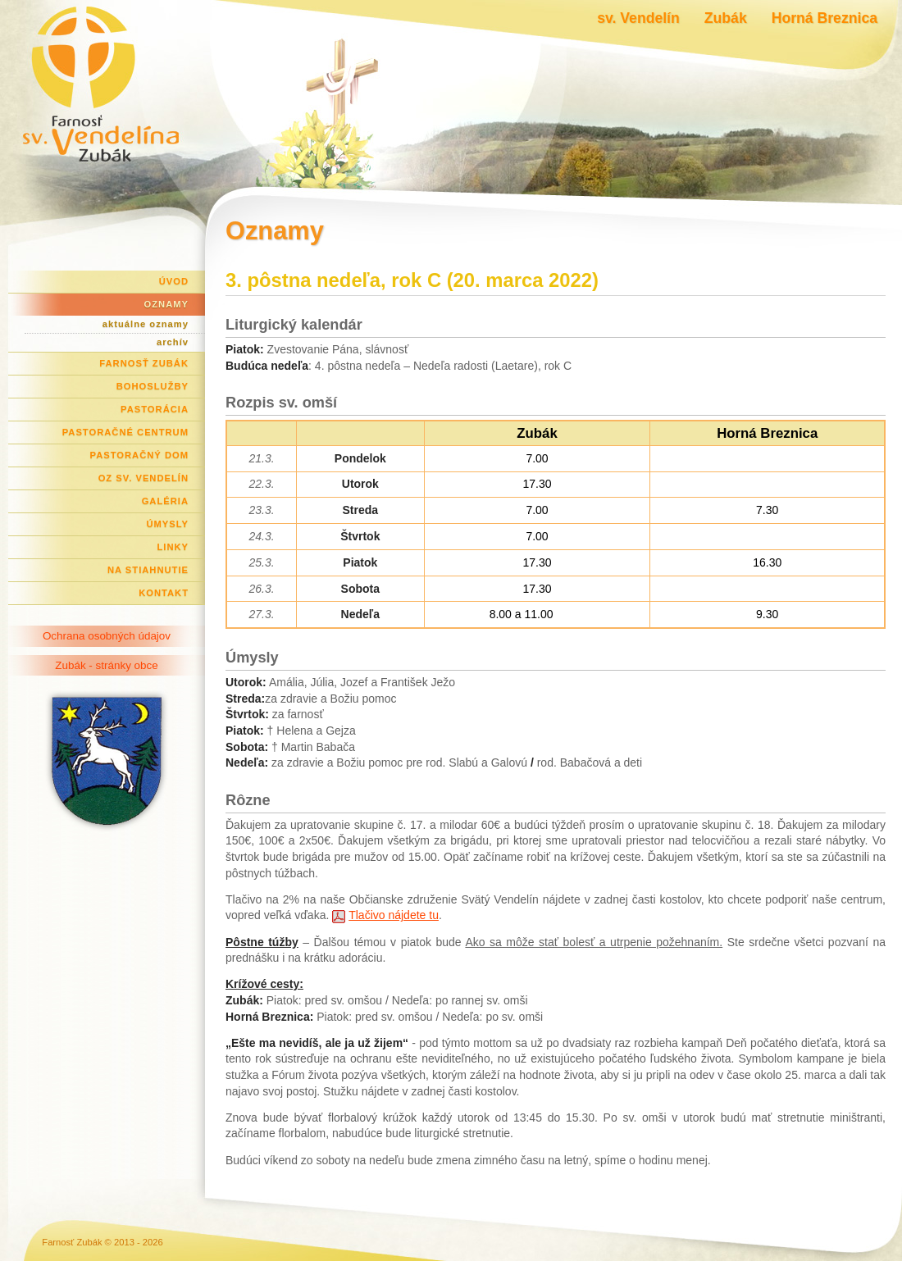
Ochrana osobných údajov (107, 636)
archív (173, 342)
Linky (173, 547)
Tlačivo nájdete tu (393, 915)
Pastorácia (155, 409)
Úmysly (167, 524)
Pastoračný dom (139, 455)
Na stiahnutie (148, 570)
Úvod (174, 281)
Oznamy (166, 304)
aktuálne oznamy (145, 324)
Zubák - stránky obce (106, 665)
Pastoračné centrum (125, 432)
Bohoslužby (152, 386)
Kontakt (164, 593)
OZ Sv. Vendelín (143, 478)
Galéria (165, 501)
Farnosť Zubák (144, 363)
